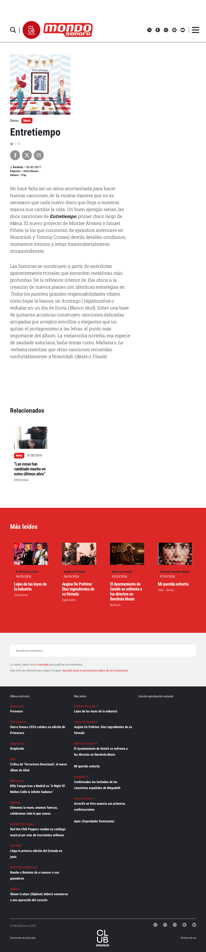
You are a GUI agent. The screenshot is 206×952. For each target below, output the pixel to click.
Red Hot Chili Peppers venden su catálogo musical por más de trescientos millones (38, 832)
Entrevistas (21, 480)
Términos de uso (188, 938)
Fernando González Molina (175, 571)
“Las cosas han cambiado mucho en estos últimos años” (30, 469)
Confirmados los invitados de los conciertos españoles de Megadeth (97, 785)
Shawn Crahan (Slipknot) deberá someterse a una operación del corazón (39, 897)
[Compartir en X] (27, 155)
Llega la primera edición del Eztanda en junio (36, 854)
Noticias (115, 605)
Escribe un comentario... (30, 650)
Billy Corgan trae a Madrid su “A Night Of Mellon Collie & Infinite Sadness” (37, 789)
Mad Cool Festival (122, 571)
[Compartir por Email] (39, 155)
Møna (26, 120)
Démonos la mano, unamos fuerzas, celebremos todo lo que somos (34, 810)
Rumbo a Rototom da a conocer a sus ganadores (34, 875)
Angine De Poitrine (74, 571)
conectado (43, 664)
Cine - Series (166, 590)
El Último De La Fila (27, 571)
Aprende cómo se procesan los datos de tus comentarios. (95, 670)
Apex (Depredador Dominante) (94, 821)
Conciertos (21, 595)
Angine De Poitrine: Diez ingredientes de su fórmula (78, 589)
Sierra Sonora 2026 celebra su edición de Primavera (37, 730)
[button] (31, 30)
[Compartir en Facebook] (15, 155)
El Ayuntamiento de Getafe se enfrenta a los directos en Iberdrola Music (126, 591)
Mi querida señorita (173, 584)
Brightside (17, 749)
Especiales (69, 600)
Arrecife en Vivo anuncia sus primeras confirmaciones (99, 806)
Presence (16, 711)
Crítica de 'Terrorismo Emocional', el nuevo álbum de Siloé (38, 767)
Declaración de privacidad (20, 938)
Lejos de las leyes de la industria (30, 587)
